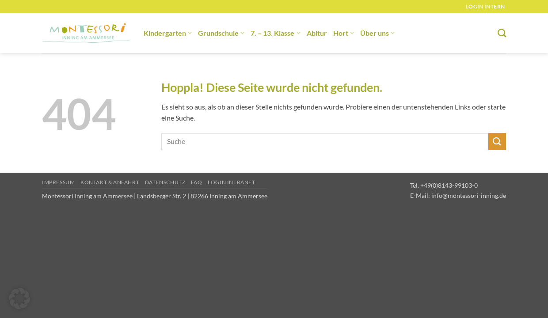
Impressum (58, 182)
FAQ (196, 182)
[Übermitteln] (497, 141)
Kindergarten (168, 33)
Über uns (377, 33)
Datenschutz (165, 182)
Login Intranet (231, 182)
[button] (19, 298)
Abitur (317, 33)
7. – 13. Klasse (275, 33)
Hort (343, 33)
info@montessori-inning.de (468, 195)
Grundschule (221, 33)
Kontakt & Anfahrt (109, 182)
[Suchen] (502, 32)
